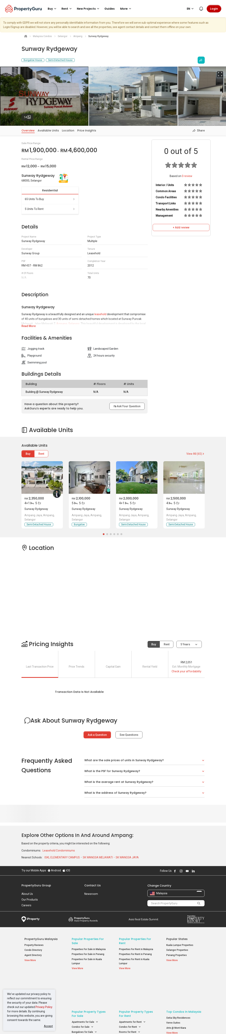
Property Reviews (34, 945)
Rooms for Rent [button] (129, 1002)
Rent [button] (67, 8)
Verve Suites (173, 992)
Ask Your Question (126, 406)
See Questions (129, 734)
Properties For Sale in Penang (88, 954)
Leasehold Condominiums (59, 850)
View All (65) (195, 453)
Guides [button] (109, 9)
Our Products (29, 899)
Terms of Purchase (113, 1025)
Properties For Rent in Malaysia (136, 949)
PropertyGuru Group (36, 885)
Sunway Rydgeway (36, 508)
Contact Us (92, 885)
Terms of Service (64, 1025)
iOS (66, 870)
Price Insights (86, 130)
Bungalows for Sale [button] (84, 1002)
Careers (26, 905)
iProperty (30, 919)
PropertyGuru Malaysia (41, 939)
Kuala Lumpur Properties (179, 945)
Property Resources (38, 981)
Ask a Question (97, 734)
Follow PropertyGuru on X (198, 871)
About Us (27, 893)
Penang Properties (176, 955)
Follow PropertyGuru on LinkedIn (193, 871)
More (126, 8)
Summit (143, 919)
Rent (41, 453)
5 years (185, 644)
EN (191, 8)
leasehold (100, 314)
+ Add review (181, 227)
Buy (28, 453)
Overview (28, 130)
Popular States (177, 939)
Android (54, 870)
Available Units (48, 130)
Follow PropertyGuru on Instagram (181, 871)
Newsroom (91, 893)
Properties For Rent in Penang (135, 954)
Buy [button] (53, 8)
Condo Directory (33, 950)
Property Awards (83, 919)
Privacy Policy (43, 1007)
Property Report (196, 919)
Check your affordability (186, 671)
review (187, 176)
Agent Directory (33, 955)
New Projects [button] (88, 8)
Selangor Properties (177, 950)
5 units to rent (50, 209)
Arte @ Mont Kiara (176, 997)
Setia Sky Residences (178, 987)
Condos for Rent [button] (130, 997)
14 (28, 116)
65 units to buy (50, 199)
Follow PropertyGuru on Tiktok (203, 871)
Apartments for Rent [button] (132, 992)
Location (68, 130)
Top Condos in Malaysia (183, 981)
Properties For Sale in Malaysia (89, 949)
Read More (28, 326)
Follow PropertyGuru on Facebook (175, 871)
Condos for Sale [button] (82, 997)
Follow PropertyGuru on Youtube (187, 871)
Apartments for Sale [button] (85, 992)
